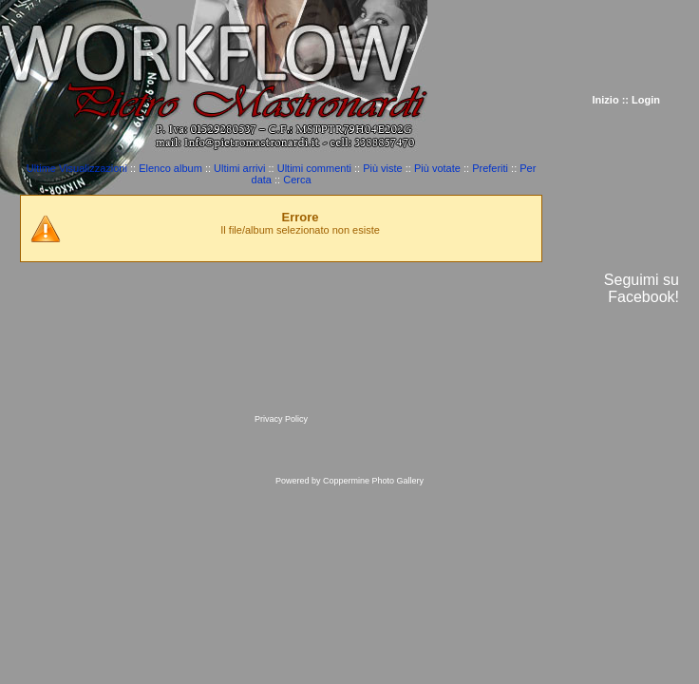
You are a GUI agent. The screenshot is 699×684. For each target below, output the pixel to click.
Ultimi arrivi (239, 168)
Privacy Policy (281, 419)
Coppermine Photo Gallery (373, 480)
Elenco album (170, 168)
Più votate (437, 168)
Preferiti (490, 168)
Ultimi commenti (314, 168)
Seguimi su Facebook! (641, 288)
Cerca (297, 179)
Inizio (606, 99)
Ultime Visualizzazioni (77, 168)
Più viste (383, 168)
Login (646, 99)
